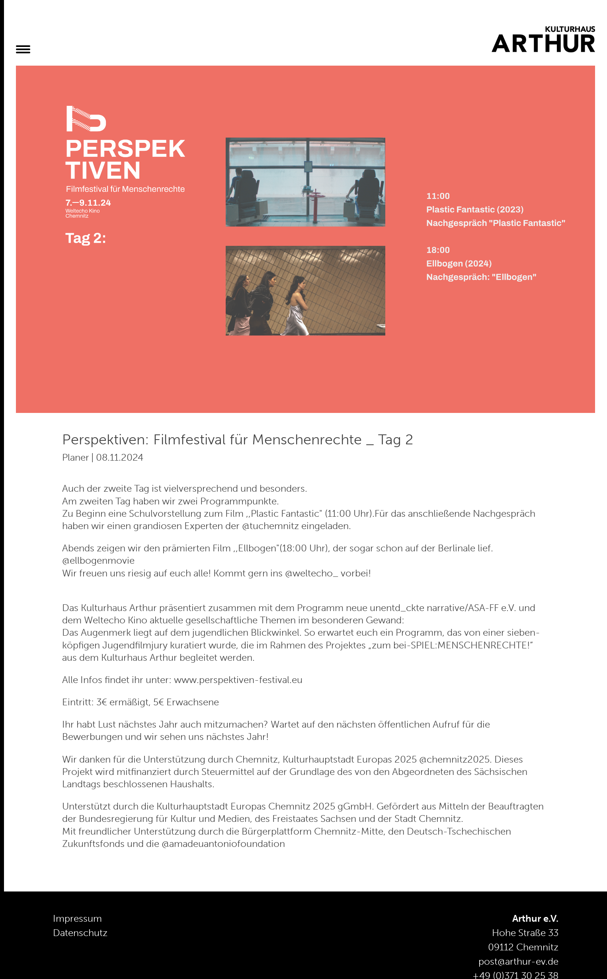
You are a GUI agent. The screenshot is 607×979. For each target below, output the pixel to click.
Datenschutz (80, 932)
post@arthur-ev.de (518, 961)
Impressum (77, 918)
